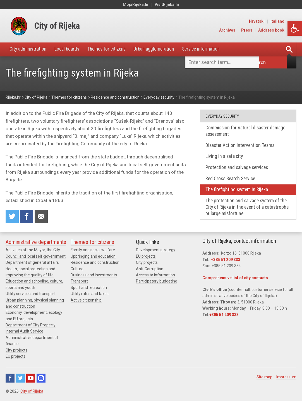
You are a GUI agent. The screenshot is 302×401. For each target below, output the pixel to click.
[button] (294, 28)
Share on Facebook (27, 217)
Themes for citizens (111, 49)
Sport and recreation (89, 288)
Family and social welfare (93, 251)
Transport (79, 282)
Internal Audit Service (24, 332)
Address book (284, 30)
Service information (210, 49)
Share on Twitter (12, 217)
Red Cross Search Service (232, 180)
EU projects (15, 357)
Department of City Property (31, 326)
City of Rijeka (31, 392)
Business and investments (94, 276)
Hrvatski (269, 21)
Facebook (10, 379)
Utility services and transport (31, 295)
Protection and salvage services (238, 169)
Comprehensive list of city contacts (235, 278)
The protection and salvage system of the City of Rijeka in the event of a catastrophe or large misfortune (248, 209)
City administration (29, 49)
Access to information (155, 276)
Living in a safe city (225, 157)
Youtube (30, 379)
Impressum (286, 378)
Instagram (41, 379)
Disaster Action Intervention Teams (241, 146)
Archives (240, 30)
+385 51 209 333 (225, 260)
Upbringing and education (93, 257)
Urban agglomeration (161, 49)
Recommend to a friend (42, 217)
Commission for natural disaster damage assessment (246, 131)
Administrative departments (36, 243)
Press (259, 30)
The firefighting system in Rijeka (238, 191)
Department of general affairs (32, 263)
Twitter (20, 379)
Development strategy (155, 251)
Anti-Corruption (149, 269)
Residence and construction (95, 263)
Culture (77, 269)
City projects (16, 351)
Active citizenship (86, 301)
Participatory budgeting (156, 282)
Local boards (69, 49)
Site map (264, 378)
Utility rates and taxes (90, 295)
